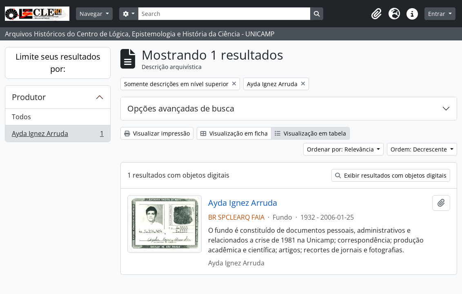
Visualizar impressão (157, 133)
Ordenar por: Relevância (341, 149)
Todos (21, 116)
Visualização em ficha (234, 133)
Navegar (92, 14)
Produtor (29, 96)
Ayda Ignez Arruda (57, 135)
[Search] (224, 13)
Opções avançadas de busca (180, 108)
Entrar (437, 14)
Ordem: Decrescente (420, 149)
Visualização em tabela (310, 133)
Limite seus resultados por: (58, 62)
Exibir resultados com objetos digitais (390, 175)
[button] (376, 14)
